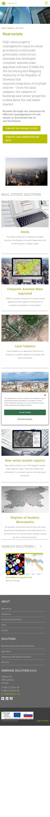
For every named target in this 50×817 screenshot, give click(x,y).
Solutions (10, 28)
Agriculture (6, 651)
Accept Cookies (25, 412)
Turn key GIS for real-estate (21, 128)
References (6, 614)
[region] (25, 408)
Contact (4, 630)
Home (3, 28)
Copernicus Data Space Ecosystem (16, 657)
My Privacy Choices (25, 419)
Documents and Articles (11, 619)
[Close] (45, 395)
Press (3, 625)
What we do (6, 609)
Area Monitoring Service (19, 577)
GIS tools (5, 662)
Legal (38, 721)
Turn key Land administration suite (22, 139)
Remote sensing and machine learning (17, 646)
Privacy (46, 721)
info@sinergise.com (11, 694)
